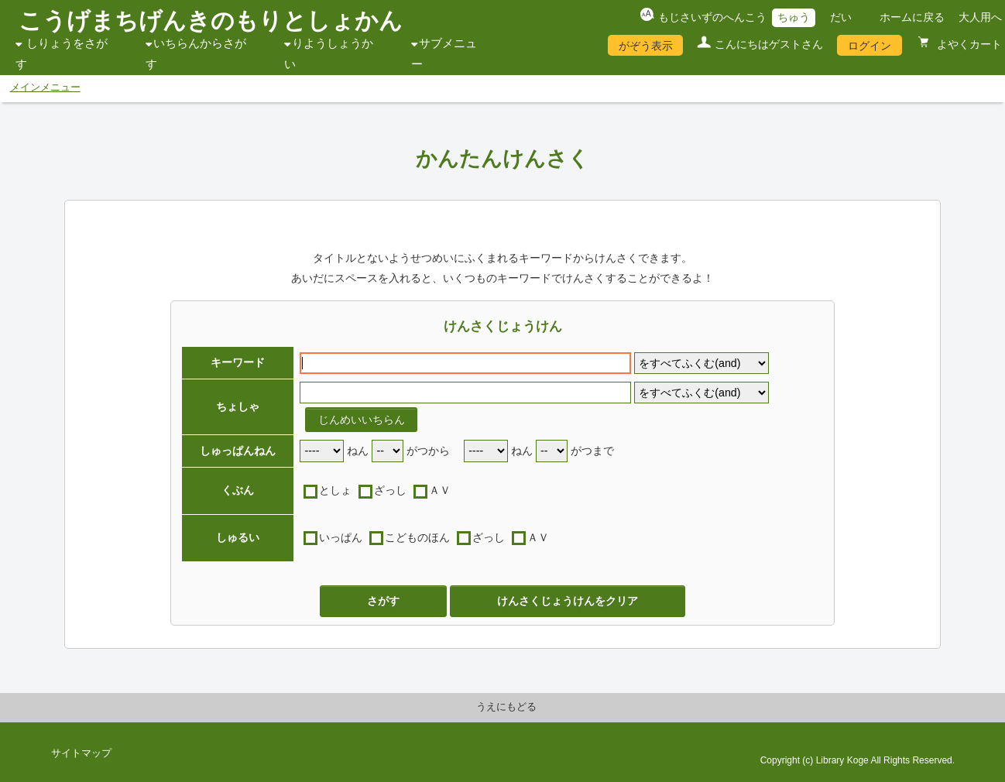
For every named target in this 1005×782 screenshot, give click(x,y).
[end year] (486, 451)
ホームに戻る (912, 17)
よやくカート (968, 44)
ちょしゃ (237, 406)
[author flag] (701, 393)
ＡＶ (440, 490)
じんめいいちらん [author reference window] (361, 419)
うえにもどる (506, 706)
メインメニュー (45, 87)
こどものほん (417, 537)
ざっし (390, 490)
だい (841, 17)
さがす (383, 601)
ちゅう (793, 17)
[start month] (387, 451)
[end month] (552, 451)
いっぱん (340, 537)
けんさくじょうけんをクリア (567, 601)
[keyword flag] (701, 363)
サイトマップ (81, 753)
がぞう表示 (646, 45)
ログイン (869, 45)
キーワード (238, 362)
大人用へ (980, 17)
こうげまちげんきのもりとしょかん (211, 20)
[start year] (322, 451)
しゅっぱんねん (238, 450)
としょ (335, 490)
